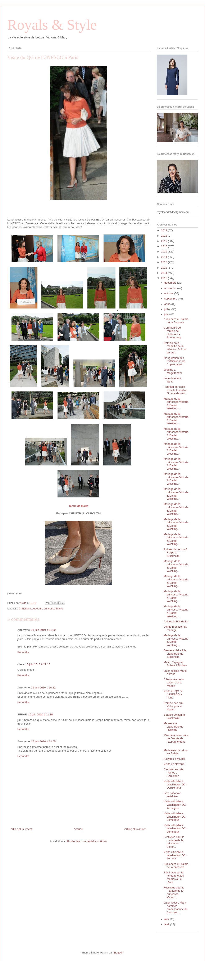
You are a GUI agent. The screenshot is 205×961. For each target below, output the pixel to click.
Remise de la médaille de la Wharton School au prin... (175, 347)
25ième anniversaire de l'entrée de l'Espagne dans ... (176, 740)
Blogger (118, 952)
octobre (169, 293)
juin (166, 314)
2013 (164, 262)
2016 (164, 246)
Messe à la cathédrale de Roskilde (173, 726)
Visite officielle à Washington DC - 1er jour (175, 855)
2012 (164, 267)
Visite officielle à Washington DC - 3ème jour (175, 816)
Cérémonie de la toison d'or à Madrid (173, 682)
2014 (164, 257)
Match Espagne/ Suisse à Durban (175, 664)
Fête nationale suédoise (172, 794)
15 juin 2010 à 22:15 (38, 664)
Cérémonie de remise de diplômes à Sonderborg (172, 332)
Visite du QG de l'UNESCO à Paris (173, 694)
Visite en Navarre (174, 764)
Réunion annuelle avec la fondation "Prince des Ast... (175, 390)
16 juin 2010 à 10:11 (43, 687)
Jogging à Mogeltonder (173, 371)
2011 (164, 272)
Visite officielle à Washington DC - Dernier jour (175, 784)
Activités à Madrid (174, 758)
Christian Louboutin (30, 608)
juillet (167, 309)
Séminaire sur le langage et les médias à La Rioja (174, 877)
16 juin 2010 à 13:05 (43, 741)
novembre (170, 288)
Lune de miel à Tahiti (172, 380)
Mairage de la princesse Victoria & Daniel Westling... (176, 448)
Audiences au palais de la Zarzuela (176, 320)
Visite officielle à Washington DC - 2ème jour (175, 828)
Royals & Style (52, 25)
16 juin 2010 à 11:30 (40, 714)
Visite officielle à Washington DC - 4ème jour (175, 804)
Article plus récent (21, 829)
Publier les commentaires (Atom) (87, 841)
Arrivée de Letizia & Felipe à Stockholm (175, 552)
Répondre (23, 652)
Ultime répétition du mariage (175, 628)
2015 (164, 251)
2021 (164, 230)
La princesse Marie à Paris (175, 672)
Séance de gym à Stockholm (174, 716)
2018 (164, 235)
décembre (170, 282)
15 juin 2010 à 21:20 (43, 629)
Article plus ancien (135, 829)
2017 (164, 241)
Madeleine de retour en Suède (176, 752)
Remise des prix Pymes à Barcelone (173, 772)
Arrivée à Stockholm (176, 621)
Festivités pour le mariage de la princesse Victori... (174, 841)
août (167, 304)
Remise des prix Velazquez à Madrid (173, 706)
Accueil (78, 829)
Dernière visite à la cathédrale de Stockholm (175, 653)
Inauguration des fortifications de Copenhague (174, 361)
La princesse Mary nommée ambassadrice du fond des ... (175, 907)
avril (167, 924)
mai (167, 919)
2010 (164, 278)
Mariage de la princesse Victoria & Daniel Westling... (176, 403)
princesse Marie (53, 608)
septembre (171, 298)
